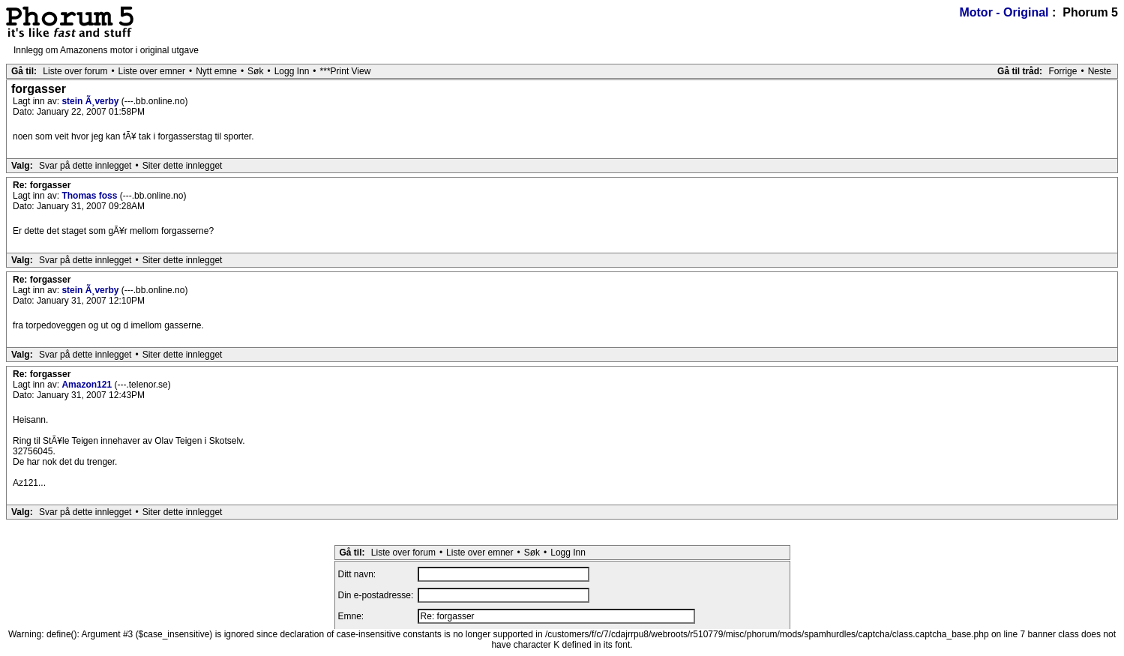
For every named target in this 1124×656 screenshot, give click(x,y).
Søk (255, 71)
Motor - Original (1003, 12)
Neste (1099, 71)
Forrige (1062, 71)
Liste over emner (151, 71)
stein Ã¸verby (91, 101)
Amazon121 (87, 384)
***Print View (345, 71)
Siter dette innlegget (182, 165)
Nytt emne (216, 71)
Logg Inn (292, 71)
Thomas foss (90, 195)
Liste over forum (75, 71)
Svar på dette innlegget (85, 165)
